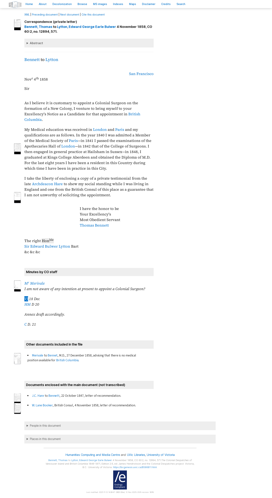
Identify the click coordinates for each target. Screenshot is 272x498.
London (100, 129)
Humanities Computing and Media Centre (92, 455)
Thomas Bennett (94, 225)
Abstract (36, 43)
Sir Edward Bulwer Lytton (47, 246)
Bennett (32, 59)
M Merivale (34, 283)
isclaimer (148, 4)
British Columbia (67, 360)
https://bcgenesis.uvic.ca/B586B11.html (135, 467)
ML (27, 14)
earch (181, 4)
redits (166, 4)
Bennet (52, 355)
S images (100, 4)
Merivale (37, 355)
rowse (82, 4)
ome (29, 4)
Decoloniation (62, 4)
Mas (132, 4)
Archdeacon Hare (47, 183)
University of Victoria (161, 455)
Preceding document (45, 14)
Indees (118, 4)
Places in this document (45, 439)
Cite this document (93, 14)
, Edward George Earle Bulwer (86, 27)
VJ (26, 298)
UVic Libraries (136, 455)
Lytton (51, 59)
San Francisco (141, 73)
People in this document (45, 425)
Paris (119, 129)
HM (27, 304)
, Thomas (38, 27)
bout (43, 4)
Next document (69, 14)
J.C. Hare (38, 395)
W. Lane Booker (42, 405)
